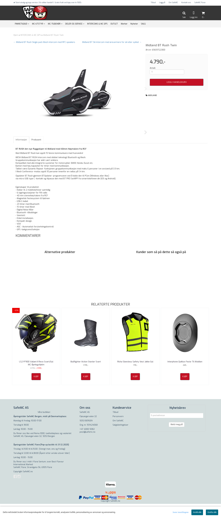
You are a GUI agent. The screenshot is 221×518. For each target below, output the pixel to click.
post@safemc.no (87, 446)
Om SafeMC (173, 2)
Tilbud (153, 2)
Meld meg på (177, 438)
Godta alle (212, 512)
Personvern (118, 430)
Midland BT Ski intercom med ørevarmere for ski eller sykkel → (111, 42)
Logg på (162, 2)
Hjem (15, 35)
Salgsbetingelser (120, 439)
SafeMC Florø (199, 2)
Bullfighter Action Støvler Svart (86, 375)
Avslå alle (197, 512)
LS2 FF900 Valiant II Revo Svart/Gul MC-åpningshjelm (36, 377)
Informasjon (21, 154)
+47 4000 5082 (87, 443)
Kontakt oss (186, 2)
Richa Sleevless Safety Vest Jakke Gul (135, 375)
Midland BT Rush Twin (53, 35)
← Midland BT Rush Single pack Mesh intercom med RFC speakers (44, 42)
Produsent (36, 154)
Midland (152, 95)
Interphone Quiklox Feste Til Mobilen (185, 375)
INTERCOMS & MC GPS (31, 35)
